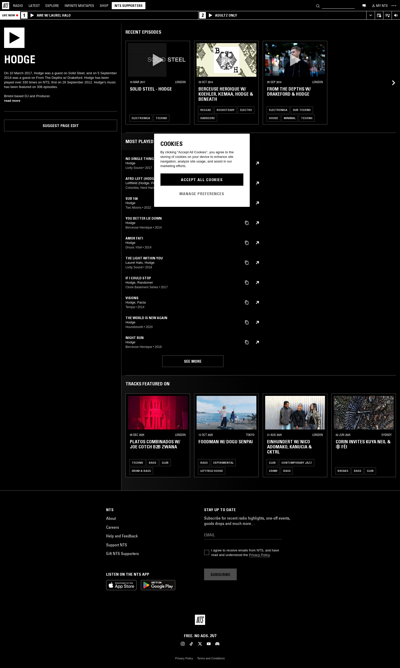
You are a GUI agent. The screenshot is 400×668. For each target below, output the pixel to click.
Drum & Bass (141, 471)
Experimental (223, 462)
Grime (273, 471)
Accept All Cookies (202, 179)
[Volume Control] (396, 15)
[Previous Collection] (390, 435)
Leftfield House (211, 471)
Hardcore (207, 118)
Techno (161, 118)
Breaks (343, 471)
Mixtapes (79, 5)
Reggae (205, 110)
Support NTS (116, 544)
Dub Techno (302, 110)
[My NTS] (379, 5)
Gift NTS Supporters (122, 553)
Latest (34, 5)
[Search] (318, 5)
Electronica (141, 118)
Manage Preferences (201, 193)
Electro (246, 110)
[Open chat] (364, 5)
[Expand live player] (370, 15)
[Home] (5, 5)
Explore (52, 5)
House (273, 118)
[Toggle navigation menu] (394, 5)
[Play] (14, 37)
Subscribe (220, 574)
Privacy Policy (259, 555)
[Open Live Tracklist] (387, 15)
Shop (104, 5)
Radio (18, 5)
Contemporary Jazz (296, 462)
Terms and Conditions (211, 658)
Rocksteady (225, 110)
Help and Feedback (122, 535)
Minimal (289, 118)
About (111, 518)
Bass (152, 462)
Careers (112, 527)
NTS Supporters (129, 5)
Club (165, 462)
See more (193, 361)
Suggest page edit (61, 125)
